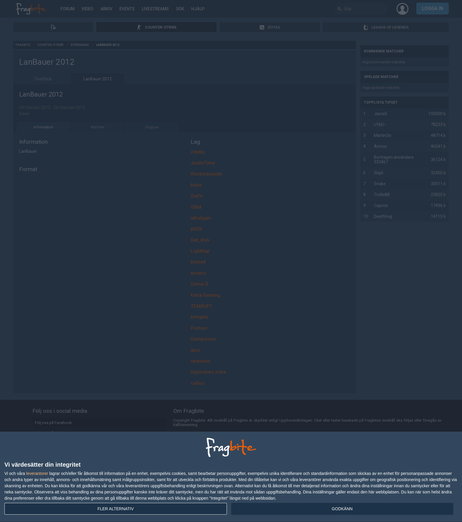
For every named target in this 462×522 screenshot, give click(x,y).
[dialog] (231, 477)
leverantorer (37, 473)
